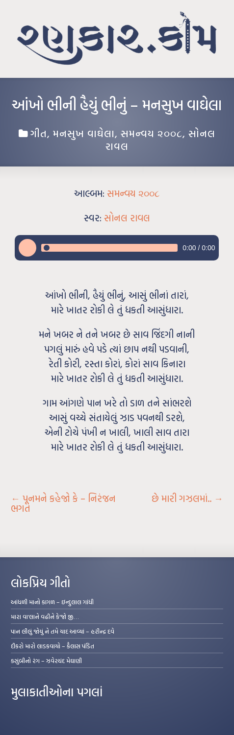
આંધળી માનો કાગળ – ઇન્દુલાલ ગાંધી (52, 601)
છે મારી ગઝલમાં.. (187, 498)
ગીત (38, 133)
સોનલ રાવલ (127, 218)
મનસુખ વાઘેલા (84, 133)
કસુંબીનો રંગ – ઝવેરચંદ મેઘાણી (46, 660)
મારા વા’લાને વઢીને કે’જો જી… (45, 616)
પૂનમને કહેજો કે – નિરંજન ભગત (63, 503)
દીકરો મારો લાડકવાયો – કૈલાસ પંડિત (52, 645)
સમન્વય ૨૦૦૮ (151, 133)
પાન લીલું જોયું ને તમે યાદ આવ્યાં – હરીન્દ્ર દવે (62, 631)
